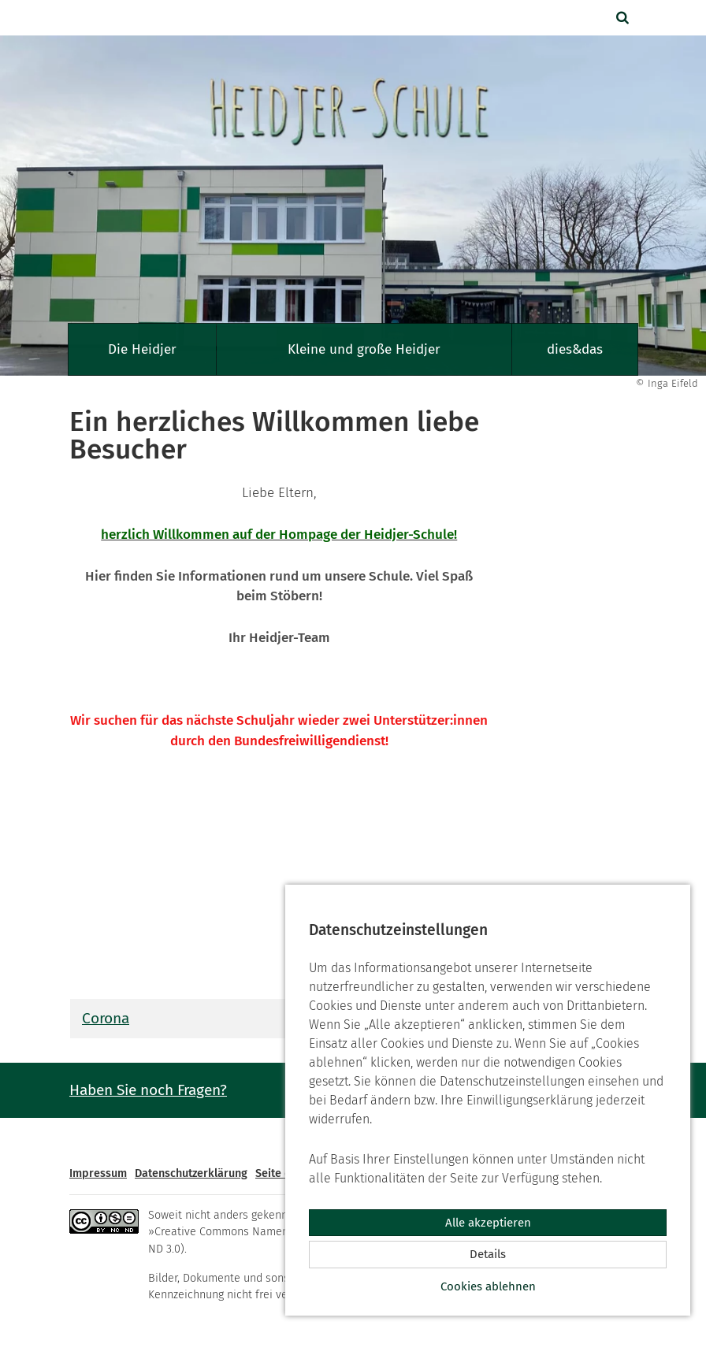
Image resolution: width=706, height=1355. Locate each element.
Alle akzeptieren (488, 1223)
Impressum (98, 1173)
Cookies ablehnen (488, 1286)
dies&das (575, 349)
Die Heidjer (142, 349)
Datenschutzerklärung (191, 1173)
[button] (624, 18)
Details (488, 1254)
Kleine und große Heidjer (364, 349)
